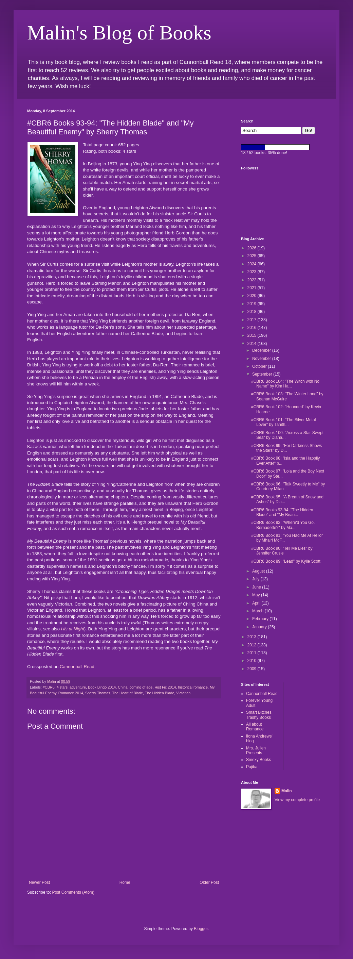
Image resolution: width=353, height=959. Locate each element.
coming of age (141, 687)
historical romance (193, 687)
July (256, 579)
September (262, 374)
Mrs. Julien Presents (256, 750)
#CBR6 (49, 687)
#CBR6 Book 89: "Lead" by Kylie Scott (285, 561)
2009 (252, 668)
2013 (252, 636)
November (262, 358)
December (262, 350)
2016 (252, 327)
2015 (252, 335)
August (259, 571)
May (256, 595)
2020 (252, 295)
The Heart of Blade (127, 693)
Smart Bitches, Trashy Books (259, 715)
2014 (252, 343)
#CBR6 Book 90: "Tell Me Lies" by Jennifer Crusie (282, 551)
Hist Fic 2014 (165, 687)
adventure (78, 687)
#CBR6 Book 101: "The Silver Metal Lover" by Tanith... (283, 422)
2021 (252, 287)
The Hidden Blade (159, 693)
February (261, 618)
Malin (286, 791)
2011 (252, 652)
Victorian (183, 693)
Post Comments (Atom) (73, 892)
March (258, 611)
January (260, 627)
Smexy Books (258, 759)
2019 (252, 303)
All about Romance (254, 726)
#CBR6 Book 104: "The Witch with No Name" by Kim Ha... (285, 383)
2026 (252, 248)
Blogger (201, 928)
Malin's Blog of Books (119, 32)
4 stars (62, 687)
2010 (252, 660)
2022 (252, 280)
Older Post (209, 882)
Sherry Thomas (97, 693)
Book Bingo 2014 (102, 687)
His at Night (72, 628)
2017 (252, 319)
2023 (252, 271)
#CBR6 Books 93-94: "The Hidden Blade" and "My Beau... (282, 512)
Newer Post (39, 882)
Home (124, 882)
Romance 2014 (70, 693)
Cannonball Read (77, 666)
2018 (252, 311)
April (256, 603)
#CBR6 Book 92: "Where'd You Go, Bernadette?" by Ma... (283, 525)
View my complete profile (297, 799)
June (257, 587)
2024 (252, 264)
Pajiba (251, 766)
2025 (252, 255)
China (122, 687)
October (260, 366)
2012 (252, 645)
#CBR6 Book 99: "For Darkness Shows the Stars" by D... (286, 448)
